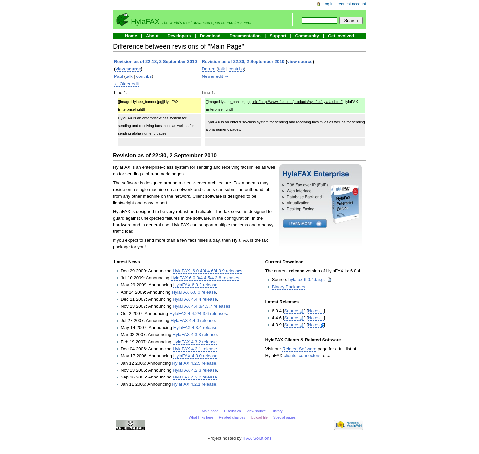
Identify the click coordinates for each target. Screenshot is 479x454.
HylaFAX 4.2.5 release (194, 363)
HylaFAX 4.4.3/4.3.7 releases (201, 306)
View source (256, 411)
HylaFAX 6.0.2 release (195, 284)
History (276, 411)
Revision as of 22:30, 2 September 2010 (243, 61)
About (152, 35)
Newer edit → (215, 76)
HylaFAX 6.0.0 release (194, 292)
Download (210, 35)
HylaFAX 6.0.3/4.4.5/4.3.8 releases (205, 277)
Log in (328, 4)
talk (129, 76)
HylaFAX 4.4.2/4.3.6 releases (198, 313)
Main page (210, 411)
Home (131, 35)
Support (278, 35)
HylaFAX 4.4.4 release (195, 299)
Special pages (284, 417)
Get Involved (341, 35)
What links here (201, 417)
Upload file (259, 417)
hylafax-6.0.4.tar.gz (307, 279)
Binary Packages (288, 286)
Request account (352, 4)
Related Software (299, 348)
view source (128, 68)
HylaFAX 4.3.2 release (195, 341)
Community (307, 35)
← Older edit (126, 83)
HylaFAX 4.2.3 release (195, 370)
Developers (179, 35)
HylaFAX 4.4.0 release (193, 320)
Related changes (232, 417)
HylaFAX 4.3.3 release (195, 334)
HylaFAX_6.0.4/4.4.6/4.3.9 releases (207, 270)
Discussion (232, 411)
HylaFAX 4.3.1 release (195, 348)
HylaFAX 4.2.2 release (195, 377)
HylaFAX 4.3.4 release (195, 327)
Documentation (245, 35)
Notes (314, 310)
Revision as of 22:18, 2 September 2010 (155, 61)
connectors (309, 355)
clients (290, 355)
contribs (144, 76)
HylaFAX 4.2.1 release (194, 384)
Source (291, 310)
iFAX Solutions (257, 438)
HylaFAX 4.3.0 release (195, 355)
